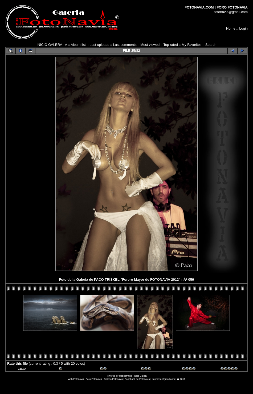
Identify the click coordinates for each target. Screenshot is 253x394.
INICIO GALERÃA (52, 45)
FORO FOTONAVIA (232, 7)
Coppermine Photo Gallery (133, 376)
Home (230, 28)
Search (210, 45)
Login (243, 28)
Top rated (171, 45)
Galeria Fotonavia (113, 379)
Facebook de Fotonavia (137, 379)
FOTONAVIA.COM (199, 7)
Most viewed (150, 45)
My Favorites (191, 45)
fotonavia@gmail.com (231, 12)
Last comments (124, 45)
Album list (78, 45)
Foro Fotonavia (94, 379)
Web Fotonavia (76, 379)
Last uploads (99, 45)
